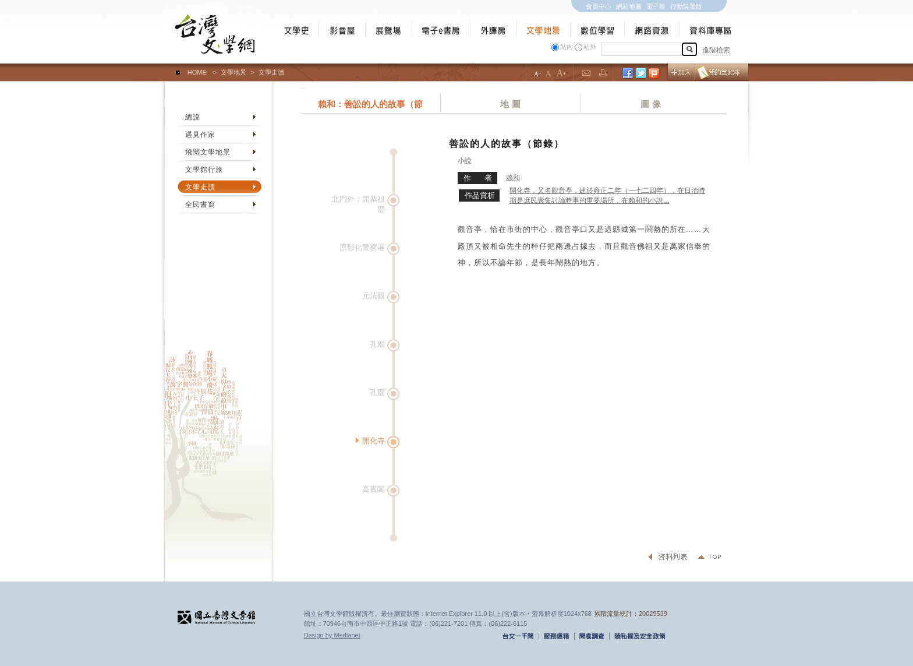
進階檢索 (716, 50)
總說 (192, 117)
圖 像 (650, 104)
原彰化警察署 (362, 247)
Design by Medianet (332, 635)
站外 (589, 46)
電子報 (656, 6)
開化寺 (373, 440)
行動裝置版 (686, 6)
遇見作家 (200, 135)
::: (167, 67)
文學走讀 (200, 187)
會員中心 (598, 6)
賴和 (513, 178)
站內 (566, 46)
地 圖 (510, 104)
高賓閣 (373, 489)
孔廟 (377, 344)
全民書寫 (200, 204)
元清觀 (373, 295)
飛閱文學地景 (208, 152)
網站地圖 (629, 6)
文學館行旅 (204, 169)
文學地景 (233, 72)
